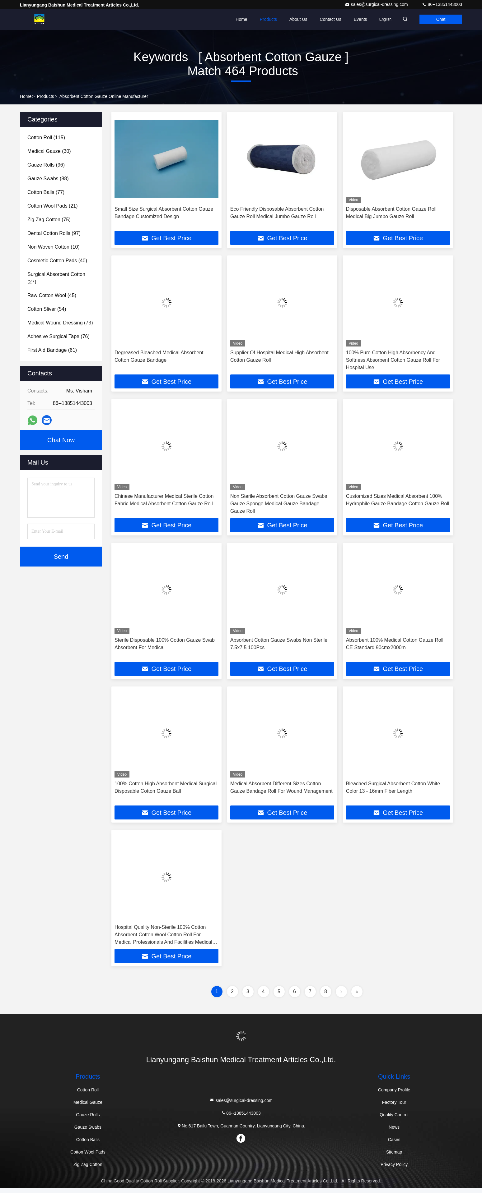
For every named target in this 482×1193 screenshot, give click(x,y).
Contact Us (323, 19)
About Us (291, 19)
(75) (49, 219)
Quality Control (394, 1119)
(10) (53, 247)
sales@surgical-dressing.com (377, 4)
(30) (49, 151)
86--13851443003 (442, 4)
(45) (51, 295)
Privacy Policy (394, 1169)
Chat (438, 19)
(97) (54, 233)
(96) (46, 164)
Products (260, 19)
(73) (60, 322)
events (352, 19)
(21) (52, 206)
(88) (48, 178)
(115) (46, 137)
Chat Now (61, 440)
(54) (46, 309)
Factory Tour (394, 1107)
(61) (52, 350)
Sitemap (394, 1157)
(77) (45, 192)
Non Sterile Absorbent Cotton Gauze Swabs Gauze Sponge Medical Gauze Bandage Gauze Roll (278, 505)
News (394, 1132)
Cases (394, 1144)
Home (233, 19)
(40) (57, 260)
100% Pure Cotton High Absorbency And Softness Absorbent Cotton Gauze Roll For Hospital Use (393, 361)
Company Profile (394, 1095)
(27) (56, 278)
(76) (58, 336)
